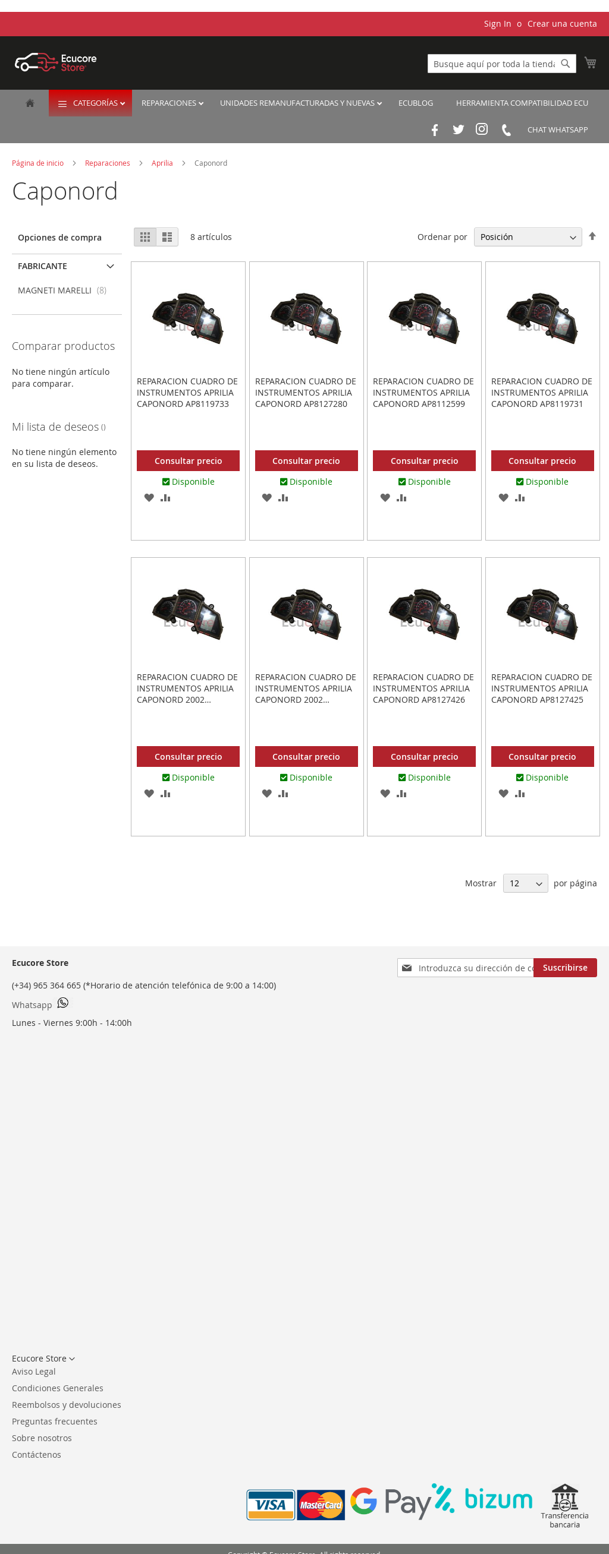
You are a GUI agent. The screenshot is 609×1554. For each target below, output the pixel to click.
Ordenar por (442, 236)
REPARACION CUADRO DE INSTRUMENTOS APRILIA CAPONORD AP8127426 (423, 688)
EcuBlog (415, 102)
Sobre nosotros (42, 1438)
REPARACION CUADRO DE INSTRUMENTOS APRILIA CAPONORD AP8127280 (305, 392)
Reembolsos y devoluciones (66, 1404)
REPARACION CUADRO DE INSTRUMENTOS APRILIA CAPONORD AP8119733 (187, 392)
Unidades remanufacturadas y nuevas (298, 102)
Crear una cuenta (562, 23)
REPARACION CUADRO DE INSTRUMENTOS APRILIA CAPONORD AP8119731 (541, 392)
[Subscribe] (565, 967)
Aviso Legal (34, 1371)
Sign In (497, 23)
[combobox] (502, 63)
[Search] (565, 63)
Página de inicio (38, 163)
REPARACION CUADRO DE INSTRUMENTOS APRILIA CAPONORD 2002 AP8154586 (187, 693)
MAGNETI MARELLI (66, 290)
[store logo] (56, 62)
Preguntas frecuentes (55, 1421)
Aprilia (163, 163)
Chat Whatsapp (558, 129)
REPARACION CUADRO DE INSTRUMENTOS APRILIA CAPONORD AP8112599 (423, 392)
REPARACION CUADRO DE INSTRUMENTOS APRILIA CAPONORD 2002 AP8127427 (305, 693)
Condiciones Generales (57, 1388)
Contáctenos (36, 1454)
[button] (149, 496)
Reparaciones (170, 102)
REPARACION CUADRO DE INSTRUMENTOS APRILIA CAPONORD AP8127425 (541, 688)
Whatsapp (42, 1003)
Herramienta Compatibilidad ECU (522, 102)
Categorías (96, 102)
